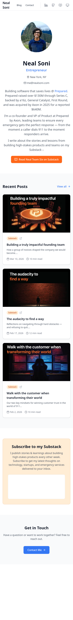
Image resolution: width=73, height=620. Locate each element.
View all (63, 186)
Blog (19, 5)
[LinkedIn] (46, 5)
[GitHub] (53, 5)
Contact (29, 5)
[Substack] (60, 5)
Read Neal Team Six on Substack (36, 159)
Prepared (61, 91)
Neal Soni (6, 5)
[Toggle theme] (67, 5)
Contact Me (36, 550)
